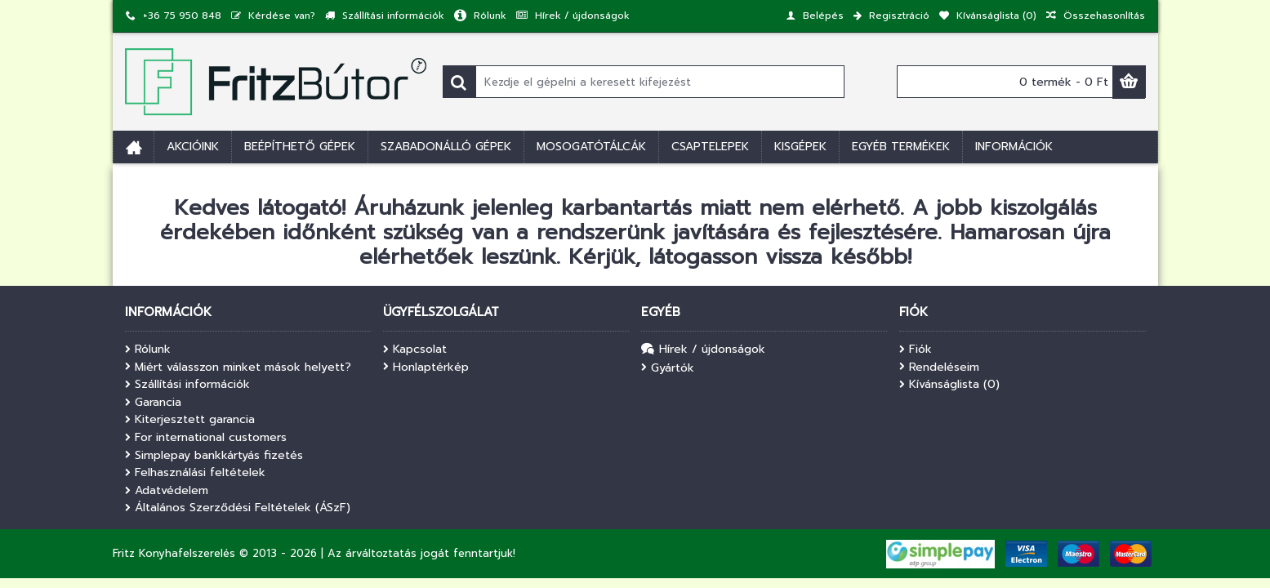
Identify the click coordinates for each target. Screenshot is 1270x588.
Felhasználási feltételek (195, 473)
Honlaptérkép (426, 367)
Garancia (153, 402)
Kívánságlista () (949, 384)
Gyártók (667, 368)
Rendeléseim (939, 367)
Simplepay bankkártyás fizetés (214, 456)
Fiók (915, 349)
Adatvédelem (166, 491)
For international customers (206, 438)
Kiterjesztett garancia (190, 420)
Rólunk (148, 349)
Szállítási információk (187, 384)
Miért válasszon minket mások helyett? (238, 367)
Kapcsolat (415, 349)
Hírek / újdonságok (703, 350)
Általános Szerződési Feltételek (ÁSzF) (237, 508)
